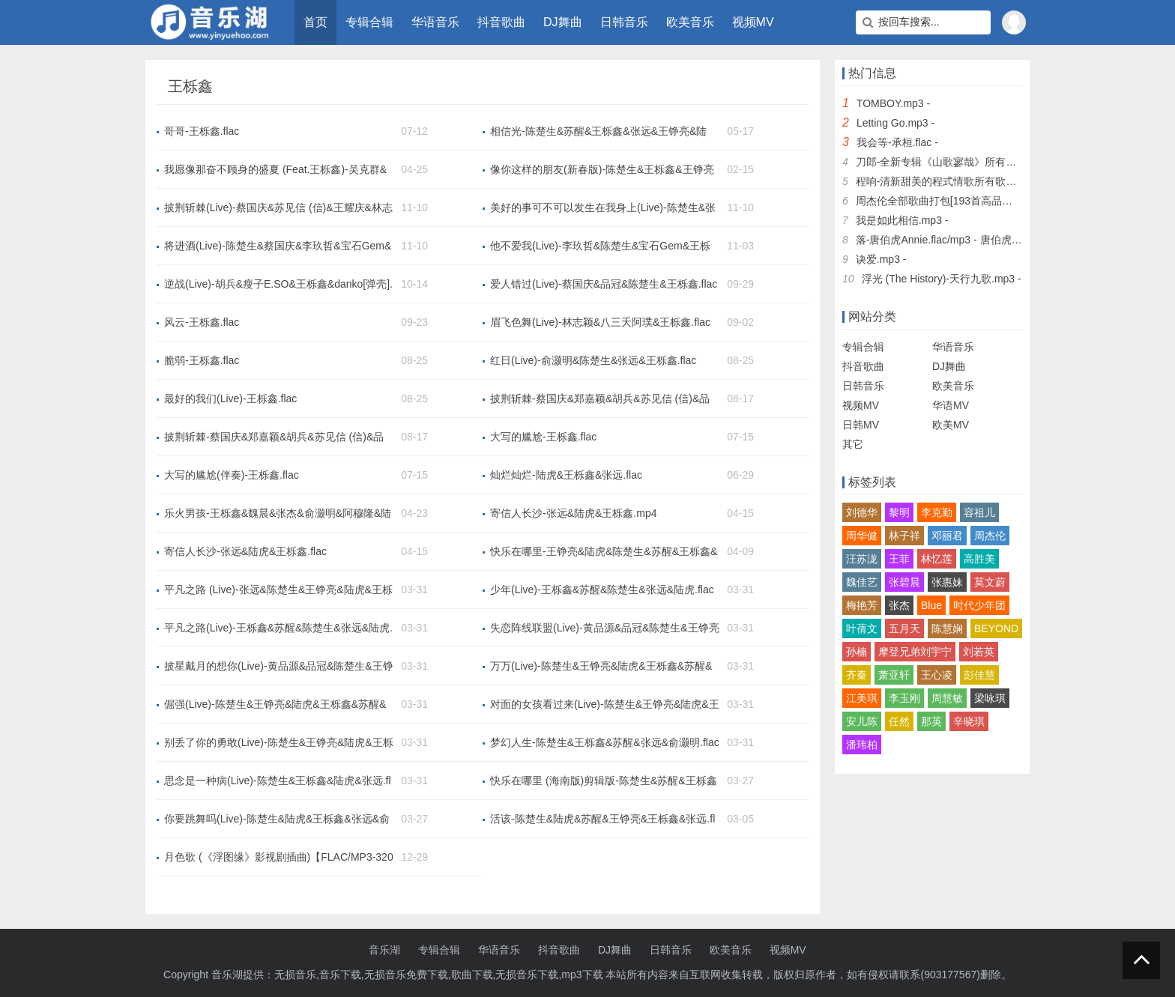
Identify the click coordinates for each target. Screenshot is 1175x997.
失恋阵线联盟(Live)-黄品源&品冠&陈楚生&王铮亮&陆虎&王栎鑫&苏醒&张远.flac (604, 628)
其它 (852, 444)
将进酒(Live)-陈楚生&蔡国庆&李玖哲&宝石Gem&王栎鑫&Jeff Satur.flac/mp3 (277, 246)
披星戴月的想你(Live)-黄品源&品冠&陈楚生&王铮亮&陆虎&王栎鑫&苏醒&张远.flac (278, 666)
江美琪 (862, 698)
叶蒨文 (862, 628)
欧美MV (950, 425)
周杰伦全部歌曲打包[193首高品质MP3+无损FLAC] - (976, 201)
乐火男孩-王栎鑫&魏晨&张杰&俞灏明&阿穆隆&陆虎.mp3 (277, 514)
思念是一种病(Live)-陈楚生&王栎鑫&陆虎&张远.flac (277, 781)
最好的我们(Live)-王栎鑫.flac (230, 398)
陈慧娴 (947, 628)
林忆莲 (936, 559)
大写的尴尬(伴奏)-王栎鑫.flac (231, 475)
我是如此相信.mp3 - (902, 220)
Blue (931, 605)
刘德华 (862, 512)
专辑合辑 (369, 22)
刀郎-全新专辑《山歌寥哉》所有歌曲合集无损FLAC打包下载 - (1000, 162)
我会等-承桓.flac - (897, 142)
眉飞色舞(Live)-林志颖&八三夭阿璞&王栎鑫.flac (600, 322)
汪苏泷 (862, 559)
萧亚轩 (894, 675)
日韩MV (860, 425)
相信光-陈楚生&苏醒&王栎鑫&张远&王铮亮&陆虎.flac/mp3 (598, 132)
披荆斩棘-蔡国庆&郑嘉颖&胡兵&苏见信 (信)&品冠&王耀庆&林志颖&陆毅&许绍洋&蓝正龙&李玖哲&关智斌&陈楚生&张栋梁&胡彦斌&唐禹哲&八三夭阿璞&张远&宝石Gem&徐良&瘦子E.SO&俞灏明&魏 (600, 399)
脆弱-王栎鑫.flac (201, 360)
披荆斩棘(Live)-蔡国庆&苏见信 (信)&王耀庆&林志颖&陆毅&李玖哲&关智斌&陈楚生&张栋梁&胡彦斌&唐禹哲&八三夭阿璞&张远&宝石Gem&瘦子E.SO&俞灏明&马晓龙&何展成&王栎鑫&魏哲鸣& (278, 208)
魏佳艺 (862, 582)
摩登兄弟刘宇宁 (915, 652)
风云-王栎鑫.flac (201, 322)
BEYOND (996, 628)
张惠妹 (947, 582)
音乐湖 (384, 950)
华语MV (950, 405)
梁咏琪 (990, 698)
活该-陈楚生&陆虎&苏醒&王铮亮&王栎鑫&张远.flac (602, 819)
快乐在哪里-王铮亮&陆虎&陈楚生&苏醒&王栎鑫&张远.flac (603, 552)
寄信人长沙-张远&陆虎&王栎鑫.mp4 (573, 513)
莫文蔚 (990, 582)
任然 (899, 721)
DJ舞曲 (562, 22)
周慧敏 (947, 698)
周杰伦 (990, 536)
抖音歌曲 (501, 22)
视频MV (753, 22)
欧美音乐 (690, 22)
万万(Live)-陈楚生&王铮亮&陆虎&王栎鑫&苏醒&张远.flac (601, 666)
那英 (931, 721)
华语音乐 (435, 22)
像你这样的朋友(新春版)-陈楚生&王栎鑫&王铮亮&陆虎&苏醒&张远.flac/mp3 (602, 170)
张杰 (899, 605)
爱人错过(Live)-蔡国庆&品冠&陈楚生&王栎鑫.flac (603, 284)
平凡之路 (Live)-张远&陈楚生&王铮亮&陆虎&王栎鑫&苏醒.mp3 (278, 590)
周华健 (862, 536)
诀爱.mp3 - (881, 259)
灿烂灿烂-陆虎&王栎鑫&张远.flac (566, 475)
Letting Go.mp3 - (895, 123)
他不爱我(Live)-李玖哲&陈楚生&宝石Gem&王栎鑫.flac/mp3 (600, 246)
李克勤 (936, 512)
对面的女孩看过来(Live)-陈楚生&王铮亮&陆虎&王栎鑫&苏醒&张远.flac (604, 705)
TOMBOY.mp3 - (893, 103)
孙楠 (856, 652)
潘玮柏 (862, 745)
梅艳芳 (862, 605)
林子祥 (904, 536)
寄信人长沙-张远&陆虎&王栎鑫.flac (245, 551)
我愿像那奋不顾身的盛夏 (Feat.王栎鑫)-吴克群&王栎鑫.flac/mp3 (275, 170)
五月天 (904, 628)
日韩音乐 (624, 22)
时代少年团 (979, 605)
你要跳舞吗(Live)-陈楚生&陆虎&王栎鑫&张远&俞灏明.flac (277, 819)
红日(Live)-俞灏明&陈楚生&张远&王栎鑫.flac (593, 360)
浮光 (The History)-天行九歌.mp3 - (941, 279)
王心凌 (936, 675)
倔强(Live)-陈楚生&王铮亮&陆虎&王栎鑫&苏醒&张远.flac (275, 705)
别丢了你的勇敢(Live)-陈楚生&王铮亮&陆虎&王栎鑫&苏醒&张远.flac (278, 743)
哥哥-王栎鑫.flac (201, 131)
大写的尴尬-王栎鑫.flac (543, 437)
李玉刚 (904, 698)
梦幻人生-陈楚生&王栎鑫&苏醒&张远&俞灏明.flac (604, 742)
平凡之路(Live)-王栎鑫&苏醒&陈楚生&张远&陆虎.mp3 (278, 628)
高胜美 (979, 559)
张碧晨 (904, 582)
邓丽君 (947, 536)
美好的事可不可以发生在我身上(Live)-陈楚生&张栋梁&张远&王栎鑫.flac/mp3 (603, 208)
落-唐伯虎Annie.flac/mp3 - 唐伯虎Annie (947, 240)
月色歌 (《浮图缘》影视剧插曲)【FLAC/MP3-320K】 (278, 857)
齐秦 (856, 675)
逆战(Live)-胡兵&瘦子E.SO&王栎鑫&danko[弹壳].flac (278, 284)
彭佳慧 (979, 675)
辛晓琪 (969, 721)
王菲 (899, 559)
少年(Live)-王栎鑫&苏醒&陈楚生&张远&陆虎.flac (602, 590)
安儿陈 (862, 721)
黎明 (899, 512)
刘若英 (978, 652)
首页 (315, 22)
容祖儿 (979, 512)
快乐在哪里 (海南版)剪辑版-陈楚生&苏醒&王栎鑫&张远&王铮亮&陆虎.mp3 (603, 781)
